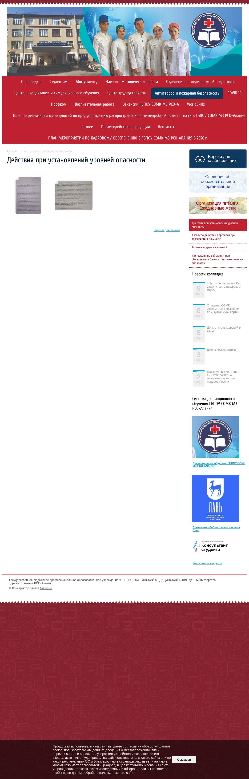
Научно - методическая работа (132, 81)
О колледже (31, 81)
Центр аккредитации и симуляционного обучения (56, 93)
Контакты (166, 126)
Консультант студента (207, 563)
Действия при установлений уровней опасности (215, 225)
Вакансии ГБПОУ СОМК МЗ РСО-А (151, 104)
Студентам (59, 81)
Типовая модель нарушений (209, 247)
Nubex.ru (46, 588)
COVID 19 (234, 93)
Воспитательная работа (94, 104)
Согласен (184, 759)
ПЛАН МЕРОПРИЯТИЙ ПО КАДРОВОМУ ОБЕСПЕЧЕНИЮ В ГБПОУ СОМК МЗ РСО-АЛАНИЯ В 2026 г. (128, 138)
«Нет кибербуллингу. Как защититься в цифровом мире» (224, 287)
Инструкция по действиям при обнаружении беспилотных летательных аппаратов (217, 259)
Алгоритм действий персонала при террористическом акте (213, 237)
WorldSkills (196, 104)
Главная (12, 151)
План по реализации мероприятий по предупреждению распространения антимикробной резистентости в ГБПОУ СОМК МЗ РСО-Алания (129, 115)
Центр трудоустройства (127, 93)
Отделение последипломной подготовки (200, 81)
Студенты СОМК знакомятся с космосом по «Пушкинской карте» (223, 309)
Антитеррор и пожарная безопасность (187, 93)
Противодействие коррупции (125, 126)
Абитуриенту (86, 81)
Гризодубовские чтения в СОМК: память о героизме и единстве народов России (223, 376)
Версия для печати (167, 230)
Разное (87, 126)
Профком (59, 104)
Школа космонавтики (221, 349)
